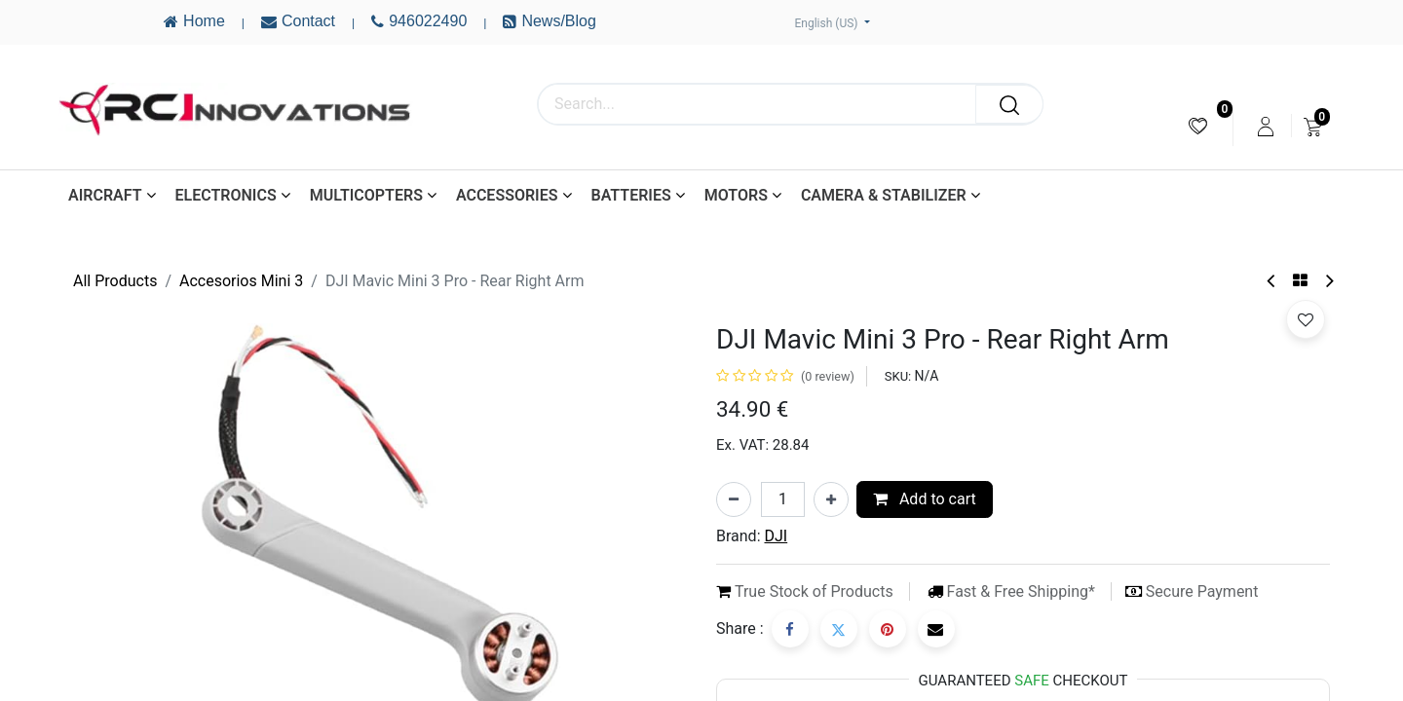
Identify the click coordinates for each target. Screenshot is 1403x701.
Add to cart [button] (924, 499)
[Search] (1009, 104)
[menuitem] (1198, 126)
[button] (1305, 319)
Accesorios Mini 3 (241, 281)
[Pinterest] (887, 628)
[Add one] (831, 499)
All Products (115, 281)
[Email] (936, 628)
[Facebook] (790, 628)
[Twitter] (838, 628)
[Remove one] (733, 499)
